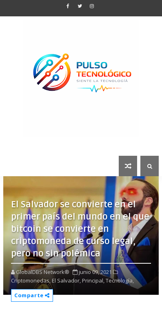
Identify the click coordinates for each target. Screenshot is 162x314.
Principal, (93, 280)
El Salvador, (66, 280)
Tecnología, (120, 280)
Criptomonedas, (31, 280)
